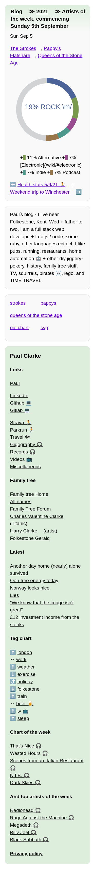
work (21, 659)
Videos (17, 459)
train (22, 696)
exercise (26, 674)
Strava (17, 422)
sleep (23, 718)
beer (21, 703)
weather (26, 667)
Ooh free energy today (34, 580)
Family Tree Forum (30, 509)
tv (19, 711)
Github (17, 403)
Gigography (22, 444)
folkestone (28, 689)
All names (20, 501)
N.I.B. (16, 775)
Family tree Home (29, 494)
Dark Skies (21, 782)
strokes (18, 303)
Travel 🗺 (20, 437)
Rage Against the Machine (38, 817)
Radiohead (21, 810)
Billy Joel (19, 832)
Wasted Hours (25, 753)
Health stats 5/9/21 (37, 184)
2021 (42, 11)
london (24, 652)
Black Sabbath (25, 839)
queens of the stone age (36, 315)
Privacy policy (26, 853)
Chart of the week (30, 732)
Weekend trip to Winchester (39, 192)
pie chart (19, 327)
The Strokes (23, 48)
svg (44, 327)
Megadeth (20, 825)
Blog (16, 11)
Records (19, 451)
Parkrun (18, 430)
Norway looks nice (29, 588)
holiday (25, 681)
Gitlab (16, 410)
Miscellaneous (25, 466)
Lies (14, 595)
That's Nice (22, 745)
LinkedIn (19, 395)
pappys (48, 303)
